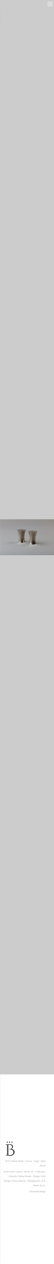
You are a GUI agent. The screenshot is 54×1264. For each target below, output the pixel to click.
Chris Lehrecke (19, 1181)
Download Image (38, 1191)
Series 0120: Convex (12, 1171)
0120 (43, 1176)
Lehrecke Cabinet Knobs (20, 1176)
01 (32, 1171)
